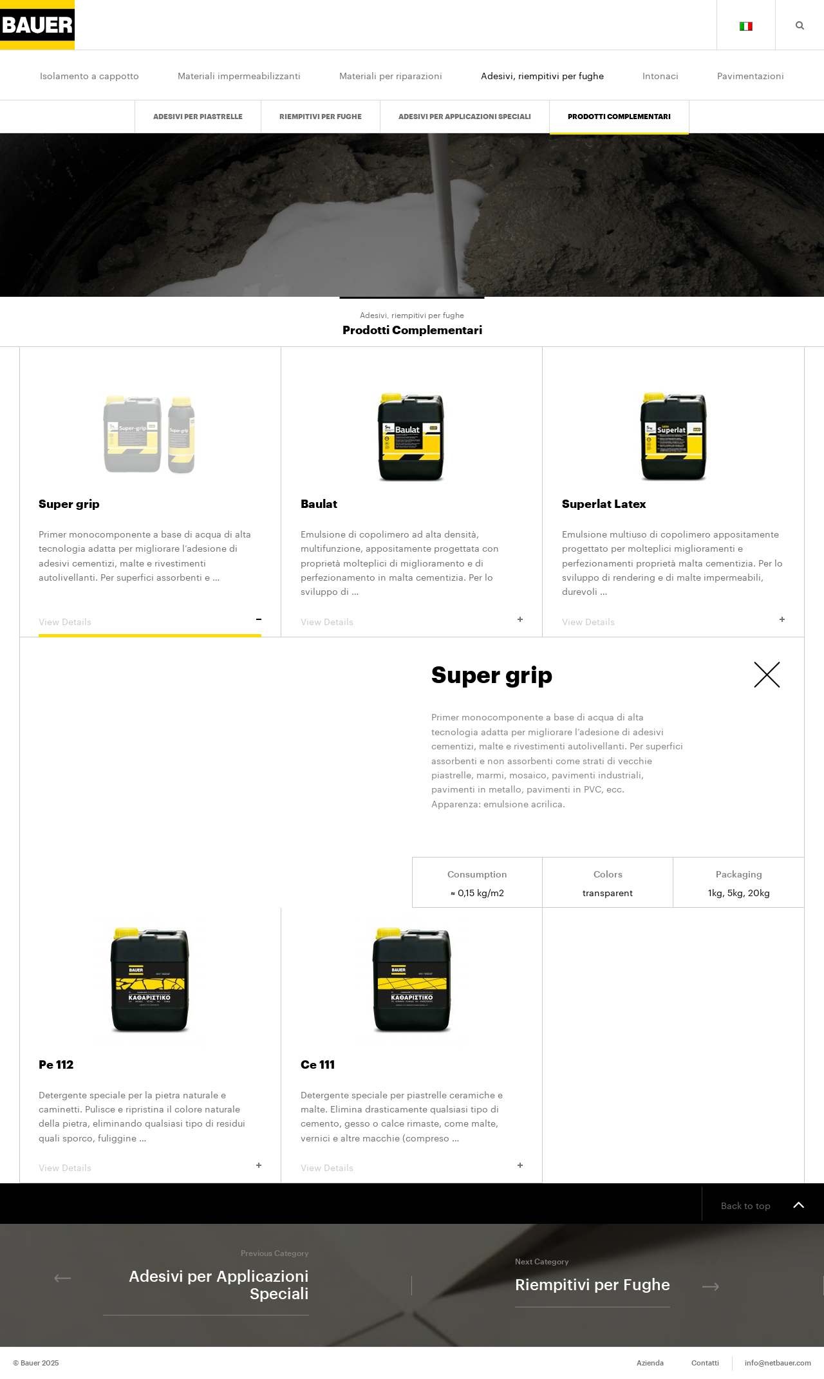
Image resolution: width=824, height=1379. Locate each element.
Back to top (763, 1204)
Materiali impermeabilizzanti (239, 75)
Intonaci (660, 75)
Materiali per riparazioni (390, 75)
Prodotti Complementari (619, 116)
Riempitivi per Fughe (320, 116)
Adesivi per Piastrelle (198, 116)
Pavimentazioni (750, 75)
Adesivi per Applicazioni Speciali (464, 116)
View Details (150, 621)
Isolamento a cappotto (89, 75)
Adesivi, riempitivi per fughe (542, 75)
